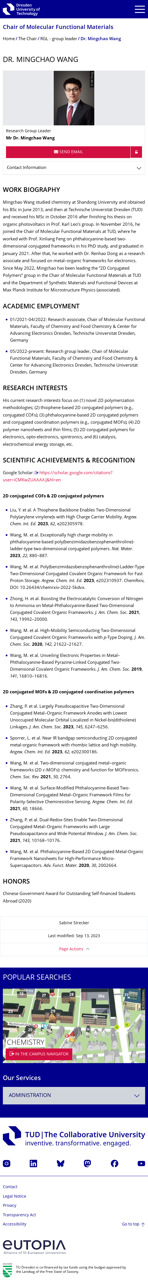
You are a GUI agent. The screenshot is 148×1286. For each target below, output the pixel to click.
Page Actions (71, 949)
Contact (10, 1187)
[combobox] (74, 1095)
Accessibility (14, 1224)
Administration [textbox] (30, 1095)
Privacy (9, 1206)
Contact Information (26, 168)
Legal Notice (14, 1197)
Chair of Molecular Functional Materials (58, 27)
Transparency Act (19, 1215)
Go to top (130, 1224)
